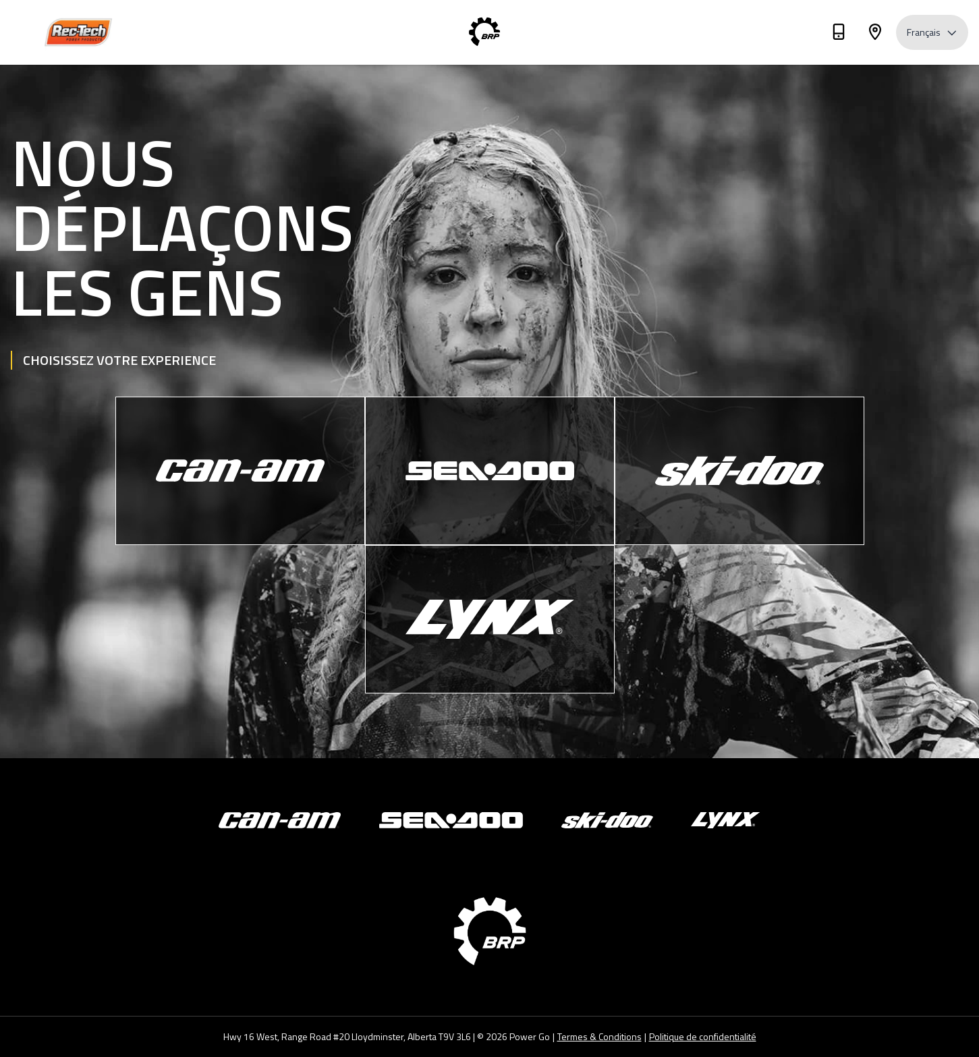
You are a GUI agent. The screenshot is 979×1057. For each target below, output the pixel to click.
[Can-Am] (240, 471)
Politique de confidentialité (702, 1036)
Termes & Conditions (599, 1036)
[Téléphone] (838, 34)
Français (932, 32)
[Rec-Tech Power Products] (78, 32)
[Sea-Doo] (490, 471)
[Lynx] (490, 619)
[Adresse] (875, 34)
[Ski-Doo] (739, 471)
